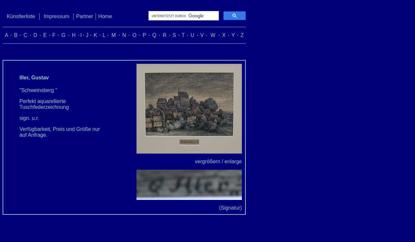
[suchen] (183, 16)
